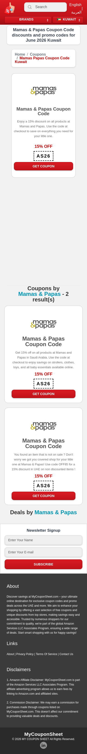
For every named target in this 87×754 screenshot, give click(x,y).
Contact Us (66, 654)
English (75, 5)
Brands (26, 19)
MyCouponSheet (43, 734)
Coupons (38, 54)
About (10, 654)
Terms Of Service (46, 654)
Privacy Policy (25, 654)
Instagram (43, 745)
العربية (76, 12)
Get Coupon (43, 166)
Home (20, 54)
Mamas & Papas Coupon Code (43, 343)
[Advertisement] (43, 236)
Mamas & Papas (39, 294)
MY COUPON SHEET (35, 739)
